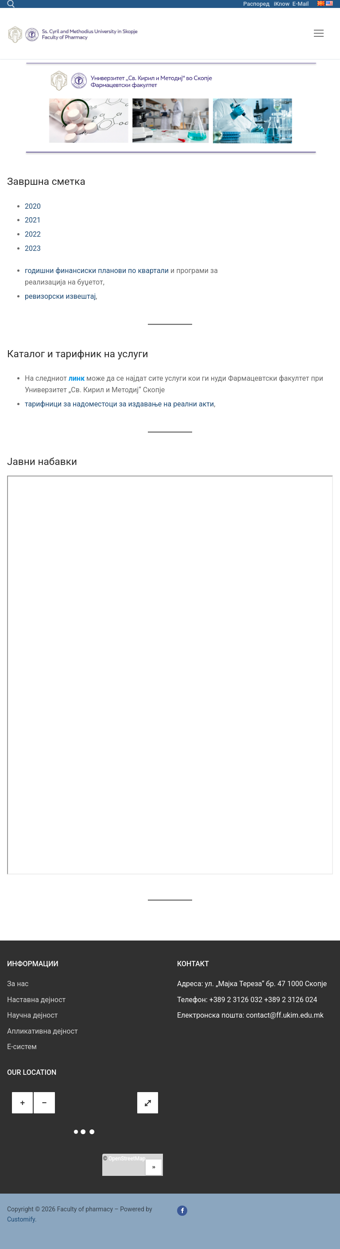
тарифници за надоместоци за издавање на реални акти (119, 404)
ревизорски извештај (60, 296)
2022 (33, 234)
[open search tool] (11, 4)
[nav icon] (319, 33)
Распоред (256, 3)
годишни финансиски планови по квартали (97, 270)
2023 (33, 248)
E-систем (22, 1046)
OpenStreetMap (126, 1158)
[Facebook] (182, 1211)
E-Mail (301, 3)
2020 (33, 206)
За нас (17, 984)
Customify (21, 1219)
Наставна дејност (36, 999)
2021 (33, 220)
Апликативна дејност (42, 1031)
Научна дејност (32, 1015)
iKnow (282, 3)
